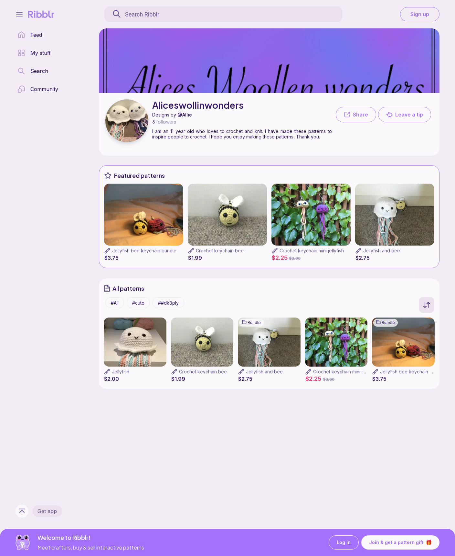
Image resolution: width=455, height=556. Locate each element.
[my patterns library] (34, 53)
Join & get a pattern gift (400, 542)
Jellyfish (120, 371)
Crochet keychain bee (220, 250)
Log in (344, 542)
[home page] (29, 35)
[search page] (32, 71)
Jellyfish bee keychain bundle (144, 250)
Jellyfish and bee (381, 250)
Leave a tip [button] (404, 114)
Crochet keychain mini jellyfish (312, 250)
